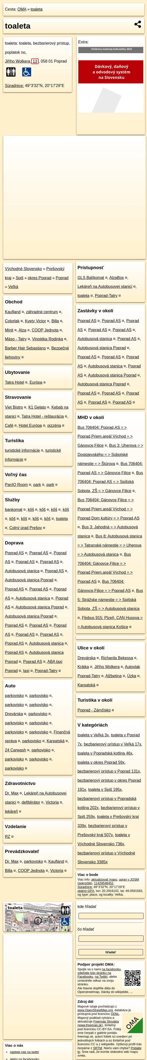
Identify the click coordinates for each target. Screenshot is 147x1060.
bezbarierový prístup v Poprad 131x (109, 771)
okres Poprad (39, 278)
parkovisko (14, 696)
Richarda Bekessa (117, 658)
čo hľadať (86, 929)
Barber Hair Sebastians (25, 348)
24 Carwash (15, 750)
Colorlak (12, 321)
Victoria (52, 802)
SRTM (97, 1048)
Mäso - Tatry (16, 339)
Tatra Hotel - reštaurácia (42, 416)
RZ (7, 836)
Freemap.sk (84, 255)
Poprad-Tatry (46, 671)
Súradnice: (14, 86)
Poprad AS (14, 553)
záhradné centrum (42, 312)
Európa (36, 382)
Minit (9, 330)
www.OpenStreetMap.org (95, 1010)
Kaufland (13, 312)
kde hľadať (87, 906)
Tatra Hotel (14, 382)
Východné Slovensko (23, 269)
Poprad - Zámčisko (94, 710)
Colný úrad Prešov (25, 528)
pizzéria (54, 425)
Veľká (13, 287)
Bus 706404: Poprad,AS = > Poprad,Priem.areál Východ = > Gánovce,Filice (105, 436)
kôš (31, 509)
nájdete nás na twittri (24, 1052)
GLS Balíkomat (91, 278)
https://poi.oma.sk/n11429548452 (123, 255)
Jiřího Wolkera (22, 61)
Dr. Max (12, 793)
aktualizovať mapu (104, 879)
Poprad (62, 278)
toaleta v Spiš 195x (105, 789)
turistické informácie (22, 450)
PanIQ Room (16, 485)
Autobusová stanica (22, 571)
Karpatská (55, 741)
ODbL (115, 1014)
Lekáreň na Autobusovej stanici (105, 286)
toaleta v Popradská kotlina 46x (105, 753)
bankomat (13, 509)
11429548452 (103, 883)
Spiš (19, 278)
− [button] (11, 152)
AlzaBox (116, 278)
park (37, 485)
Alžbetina (113, 676)
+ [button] (11, 144)
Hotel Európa (30, 425)
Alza (22, 330)
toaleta (36, 9)
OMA (22, 9)
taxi (26, 671)
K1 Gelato (37, 407)
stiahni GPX (86, 891)
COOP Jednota (45, 330)
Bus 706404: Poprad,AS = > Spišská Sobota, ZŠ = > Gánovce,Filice (110, 482)
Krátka (83, 667)
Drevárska (14, 714)
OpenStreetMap (59, 255)
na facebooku (111, 969)
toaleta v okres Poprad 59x (101, 762)
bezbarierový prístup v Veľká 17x (112, 744)
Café (9, 425)
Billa (55, 321)
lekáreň (11, 811)
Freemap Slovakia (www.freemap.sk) (98, 1023)
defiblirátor (31, 802)
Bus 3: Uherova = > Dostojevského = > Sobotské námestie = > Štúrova (110, 454)
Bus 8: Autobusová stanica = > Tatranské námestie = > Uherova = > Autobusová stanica (110, 545)
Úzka (131, 676)
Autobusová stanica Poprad (29, 580)
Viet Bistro (14, 407)
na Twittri (101, 976)
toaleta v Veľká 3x (93, 735)
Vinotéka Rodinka (47, 339)
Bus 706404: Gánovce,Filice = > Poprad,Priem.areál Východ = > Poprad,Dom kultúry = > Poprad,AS (109, 509)
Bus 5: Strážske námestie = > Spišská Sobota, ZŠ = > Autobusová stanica (110, 600)
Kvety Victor (35, 321)
